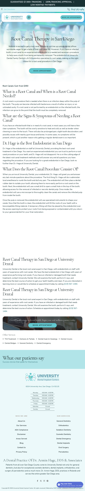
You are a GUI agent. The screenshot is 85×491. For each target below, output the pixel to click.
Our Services (21, 425)
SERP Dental (57, 488)
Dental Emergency (63, 439)
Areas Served (21, 439)
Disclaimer (21, 434)
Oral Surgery (63, 447)
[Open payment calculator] (70, 484)
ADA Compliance (21, 430)
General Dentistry (64, 421)
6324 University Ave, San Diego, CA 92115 (42, 386)
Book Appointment (43, 71)
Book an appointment (71, 17)
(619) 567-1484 (77, 9)
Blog (21, 443)
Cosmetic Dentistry (63, 434)
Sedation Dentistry (63, 430)
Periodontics (64, 452)
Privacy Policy (21, 452)
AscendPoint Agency (76, 488)
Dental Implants (63, 443)
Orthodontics (63, 425)
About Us (21, 421)
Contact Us (21, 447)
